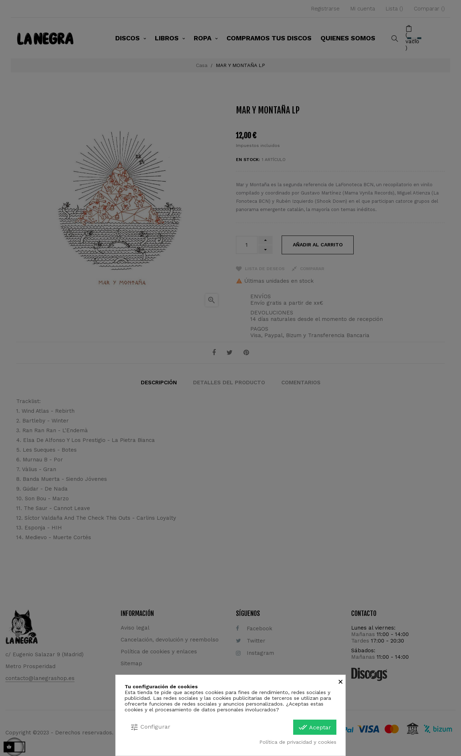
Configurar (150, 727)
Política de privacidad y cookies (297, 742)
